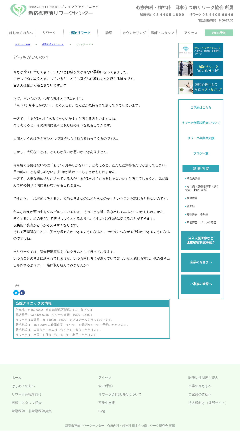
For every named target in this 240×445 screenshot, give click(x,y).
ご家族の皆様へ (201, 284)
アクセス (191, 33)
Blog (101, 411)
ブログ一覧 (200, 153)
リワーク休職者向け (27, 394)
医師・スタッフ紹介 (27, 403)
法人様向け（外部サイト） (208, 403)
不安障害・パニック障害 (201, 222)
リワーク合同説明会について (200, 123)
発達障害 (192, 198)
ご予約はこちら (200, 107)
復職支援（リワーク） (53, 44)
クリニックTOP (22, 44)
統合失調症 (193, 178)
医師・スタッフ (162, 33)
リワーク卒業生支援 (200, 138)
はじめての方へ (20, 33)
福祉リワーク (80, 33)
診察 (109, 33)
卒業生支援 (106, 403)
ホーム (17, 377)
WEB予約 (219, 33)
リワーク (49, 33)
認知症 (191, 206)
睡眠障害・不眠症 (197, 214)
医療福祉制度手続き (203, 377)
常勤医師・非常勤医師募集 (32, 411)
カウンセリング (134, 33)
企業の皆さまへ (201, 262)
